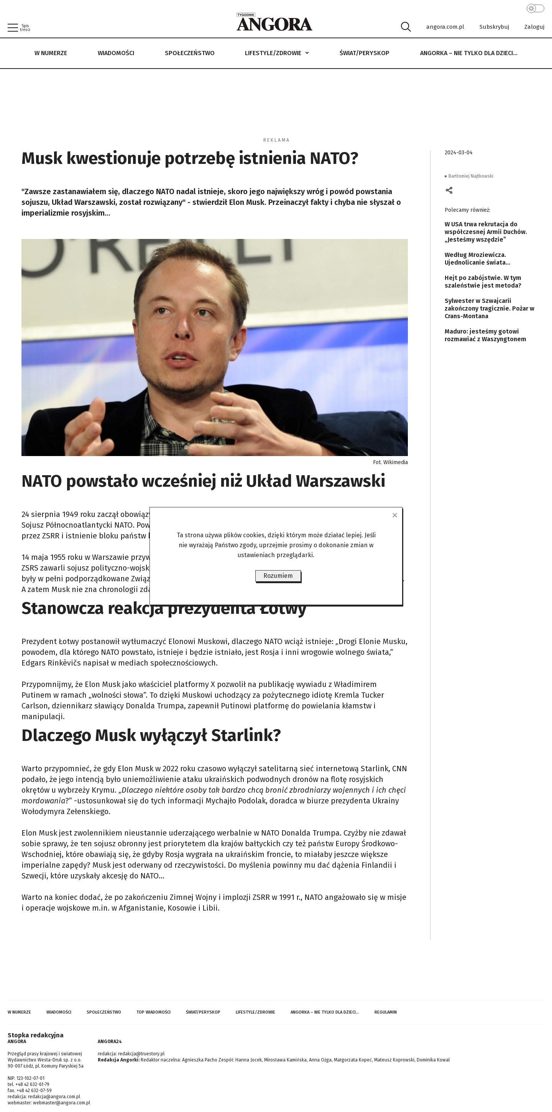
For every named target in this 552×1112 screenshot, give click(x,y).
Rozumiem (278, 575)
